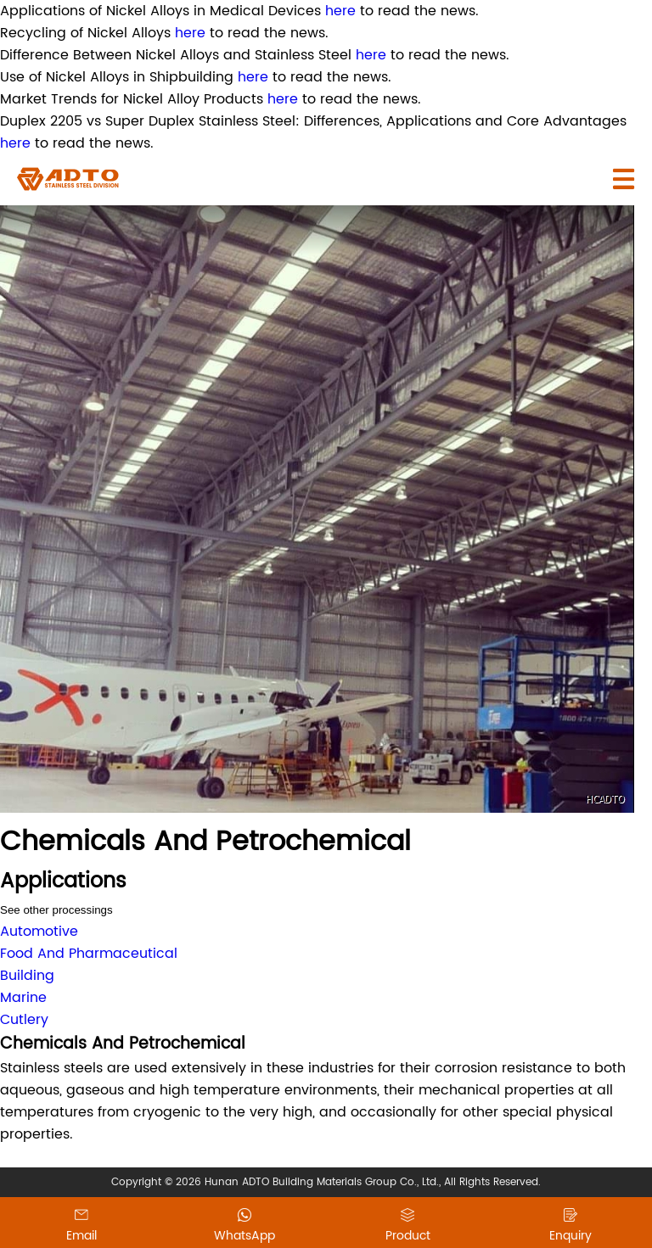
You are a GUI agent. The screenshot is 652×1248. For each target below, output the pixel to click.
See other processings (56, 910)
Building (27, 976)
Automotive (39, 932)
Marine (23, 998)
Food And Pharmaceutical (88, 954)
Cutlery (24, 1020)
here (340, 11)
